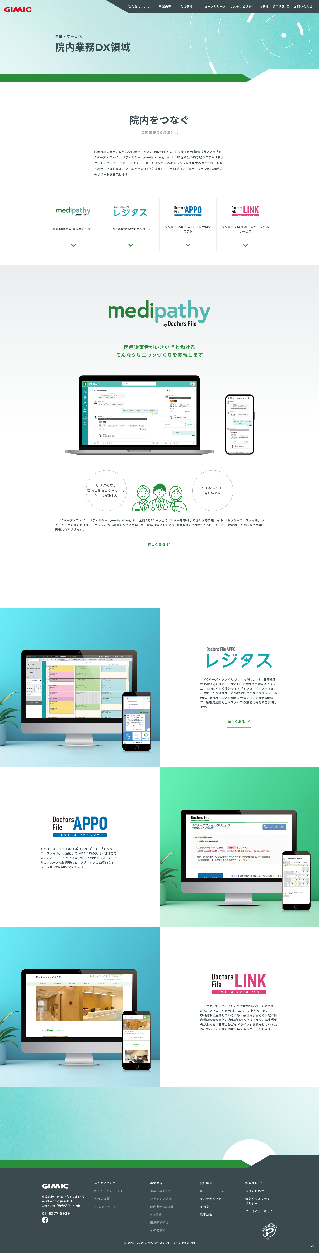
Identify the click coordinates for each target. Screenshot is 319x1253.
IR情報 (263, 6)
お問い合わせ (303, 6)
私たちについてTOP (108, 1191)
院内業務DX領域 (161, 1207)
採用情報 (279, 6)
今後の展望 (102, 1199)
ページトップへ (312, 1246)
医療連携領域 (159, 1222)
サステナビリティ (242, 6)
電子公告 (206, 1214)
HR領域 (155, 1214)
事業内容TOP (160, 1191)
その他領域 (158, 1230)
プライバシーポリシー (260, 1211)
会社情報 (206, 1183)
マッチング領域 (161, 1199)
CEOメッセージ (105, 1207)
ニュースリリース (213, 6)
